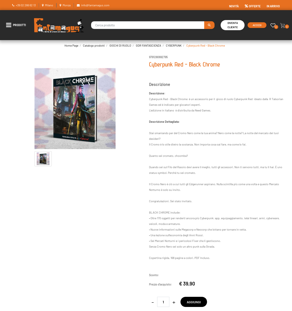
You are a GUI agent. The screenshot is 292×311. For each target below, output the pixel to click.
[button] (209, 25)
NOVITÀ (234, 6)
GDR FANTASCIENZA (148, 45)
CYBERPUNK (174, 45)
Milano (49, 5)
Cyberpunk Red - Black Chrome (205, 45)
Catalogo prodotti (94, 45)
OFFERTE (253, 6)
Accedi (257, 25)
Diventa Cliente (233, 25)
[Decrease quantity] (152, 302)
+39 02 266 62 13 (26, 5)
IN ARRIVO (273, 6)
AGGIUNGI (194, 302)
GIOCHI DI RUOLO (120, 45)
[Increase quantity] (173, 302)
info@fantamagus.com (95, 5)
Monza (67, 5)
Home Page (71, 45)
